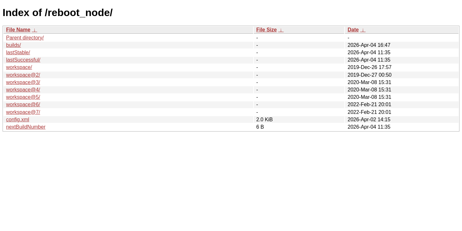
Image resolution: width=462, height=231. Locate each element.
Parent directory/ (25, 37)
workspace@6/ (23, 104)
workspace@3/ (23, 82)
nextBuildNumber (26, 127)
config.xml (17, 119)
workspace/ (19, 67)
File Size (266, 29)
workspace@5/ (23, 97)
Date (353, 29)
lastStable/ (18, 52)
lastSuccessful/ (23, 60)
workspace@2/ (23, 75)
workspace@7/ (23, 112)
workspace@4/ (23, 89)
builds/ (13, 45)
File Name (18, 29)
